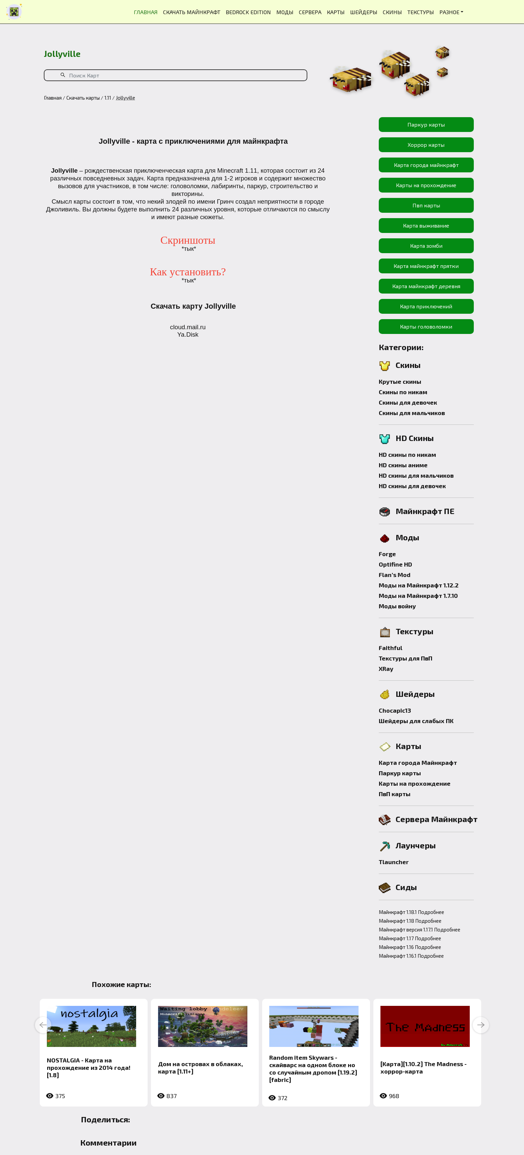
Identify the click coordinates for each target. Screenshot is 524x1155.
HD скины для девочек (412, 485)
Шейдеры (415, 694)
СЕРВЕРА (310, 12)
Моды (407, 537)
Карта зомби (426, 245)
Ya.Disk (187, 334)
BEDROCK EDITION (248, 12)
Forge (387, 553)
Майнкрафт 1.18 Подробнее (410, 921)
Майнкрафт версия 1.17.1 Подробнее (419, 929)
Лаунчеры (416, 845)
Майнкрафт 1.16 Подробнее (410, 947)
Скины (408, 365)
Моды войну (397, 606)
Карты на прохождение (426, 185)
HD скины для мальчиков (416, 475)
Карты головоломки (426, 326)
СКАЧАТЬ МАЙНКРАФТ (191, 12)
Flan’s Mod (394, 574)
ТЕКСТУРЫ (420, 12)
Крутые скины (400, 381)
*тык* (189, 248)
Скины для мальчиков (412, 412)
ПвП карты (394, 793)
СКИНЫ (392, 12)
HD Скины (415, 438)
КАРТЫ (336, 12)
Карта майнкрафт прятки (426, 266)
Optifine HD (395, 564)
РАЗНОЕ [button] (449, 12)
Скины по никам (403, 392)
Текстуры (414, 631)
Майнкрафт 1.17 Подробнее (410, 938)
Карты (408, 746)
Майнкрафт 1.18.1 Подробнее (411, 912)
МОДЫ (285, 12)
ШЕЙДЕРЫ (363, 12)
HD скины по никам (407, 454)
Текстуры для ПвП (405, 658)
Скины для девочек (408, 402)
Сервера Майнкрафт (436, 819)
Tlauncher (394, 861)
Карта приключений (426, 306)
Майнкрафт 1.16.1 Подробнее (411, 956)
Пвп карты (426, 205)
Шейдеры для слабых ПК (416, 720)
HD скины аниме (403, 465)
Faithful (390, 647)
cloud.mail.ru (188, 327)
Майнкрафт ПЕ (425, 511)
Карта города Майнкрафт (418, 762)
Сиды (406, 887)
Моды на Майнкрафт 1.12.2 (419, 585)
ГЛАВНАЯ (146, 12)
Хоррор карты (426, 144)
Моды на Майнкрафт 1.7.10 (418, 595)
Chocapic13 (395, 710)
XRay (386, 668)
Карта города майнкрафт (426, 165)
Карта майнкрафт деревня (426, 286)
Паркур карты (426, 124)
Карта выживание (426, 225)
